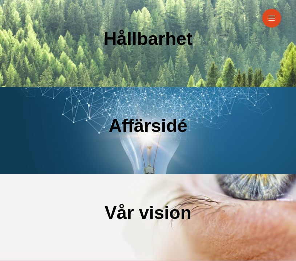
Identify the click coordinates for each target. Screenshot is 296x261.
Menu (274, 13)
